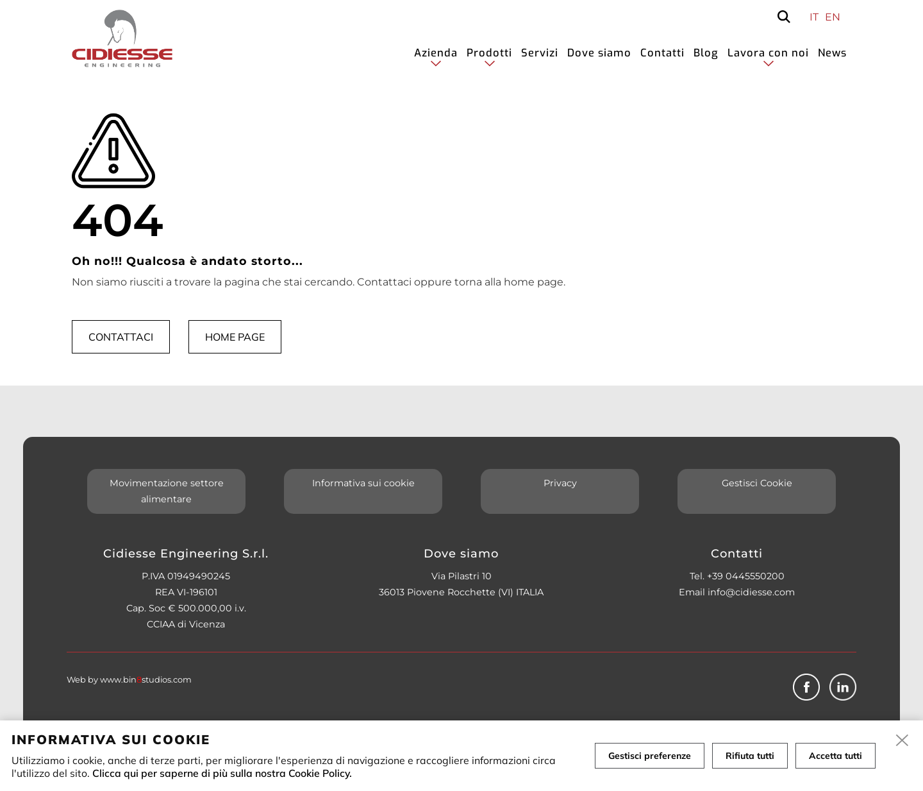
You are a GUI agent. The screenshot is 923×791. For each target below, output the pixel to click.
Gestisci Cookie (757, 483)
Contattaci (120, 336)
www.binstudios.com (146, 679)
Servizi (539, 53)
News (832, 53)
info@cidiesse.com (751, 592)
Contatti (662, 53)
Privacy (560, 483)
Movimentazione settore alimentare (167, 491)
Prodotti (489, 53)
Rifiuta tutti (750, 755)
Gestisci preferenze (649, 755)
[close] (902, 741)
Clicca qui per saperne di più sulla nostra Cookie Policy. (222, 773)
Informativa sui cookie (363, 483)
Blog (706, 53)
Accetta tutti (835, 755)
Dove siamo (599, 53)
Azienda (436, 53)
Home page (235, 336)
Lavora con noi (768, 53)
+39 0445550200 (746, 576)
